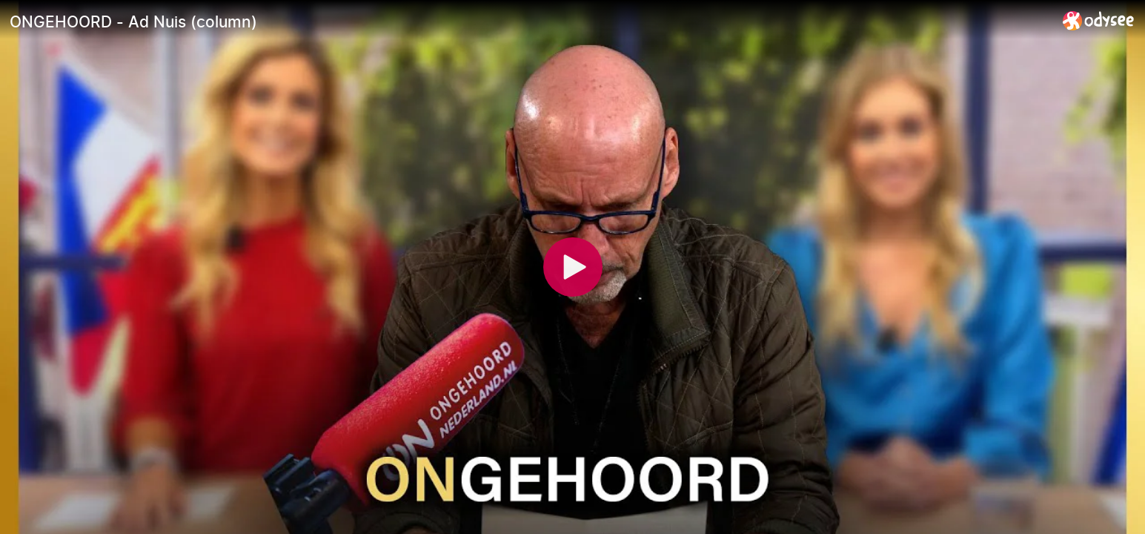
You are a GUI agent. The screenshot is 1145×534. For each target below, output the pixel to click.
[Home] (1099, 20)
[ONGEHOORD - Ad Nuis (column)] (530, 21)
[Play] (573, 267)
